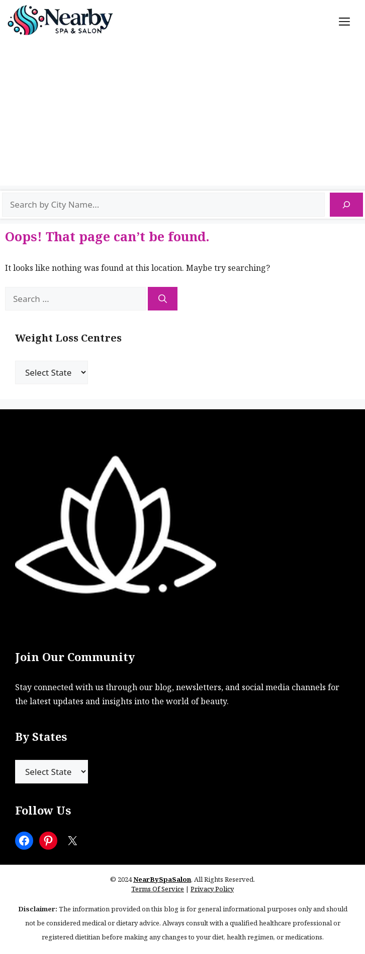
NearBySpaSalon (162, 879)
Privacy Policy (212, 888)
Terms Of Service (157, 888)
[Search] (346, 205)
